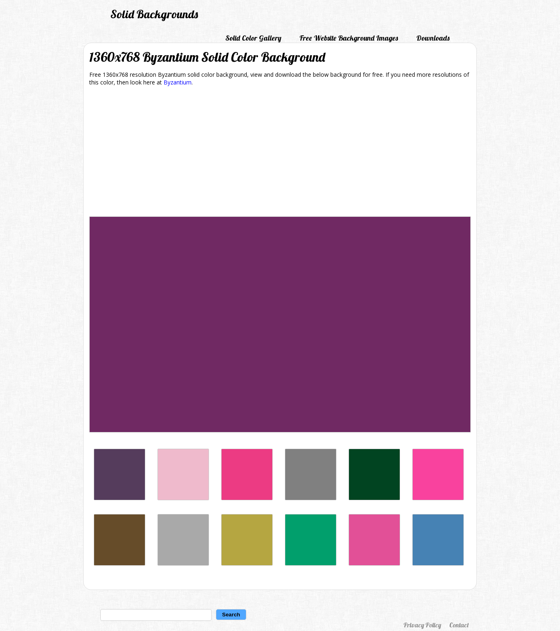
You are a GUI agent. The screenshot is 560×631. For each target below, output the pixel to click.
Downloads (433, 38)
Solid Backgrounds (154, 14)
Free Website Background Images (348, 38)
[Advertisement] (280, 153)
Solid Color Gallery (253, 38)
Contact (459, 625)
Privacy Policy (422, 625)
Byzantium (178, 82)
